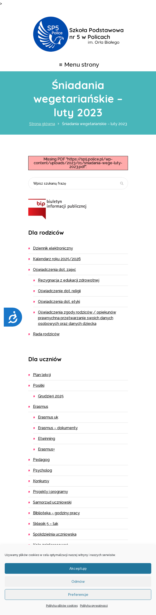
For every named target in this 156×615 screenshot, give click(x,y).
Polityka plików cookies (62, 605)
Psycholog (42, 470)
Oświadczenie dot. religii (59, 291)
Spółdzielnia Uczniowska (54, 534)
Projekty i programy (50, 491)
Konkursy (41, 481)
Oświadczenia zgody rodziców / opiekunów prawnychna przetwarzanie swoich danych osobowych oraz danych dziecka (77, 318)
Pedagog (41, 459)
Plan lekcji (42, 375)
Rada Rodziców (46, 334)
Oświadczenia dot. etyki (59, 301)
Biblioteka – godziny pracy (56, 513)
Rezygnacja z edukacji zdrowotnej (68, 280)
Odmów (78, 581)
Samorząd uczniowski (52, 502)
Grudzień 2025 (51, 396)
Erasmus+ (46, 449)
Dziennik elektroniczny (53, 248)
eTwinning (46, 438)
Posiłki (38, 385)
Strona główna (42, 124)
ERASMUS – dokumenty (58, 428)
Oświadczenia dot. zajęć (54, 269)
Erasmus (40, 406)
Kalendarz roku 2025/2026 (57, 259)
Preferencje (78, 594)
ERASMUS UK (48, 417)
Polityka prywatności (94, 605)
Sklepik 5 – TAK (45, 523)
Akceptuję (78, 568)
